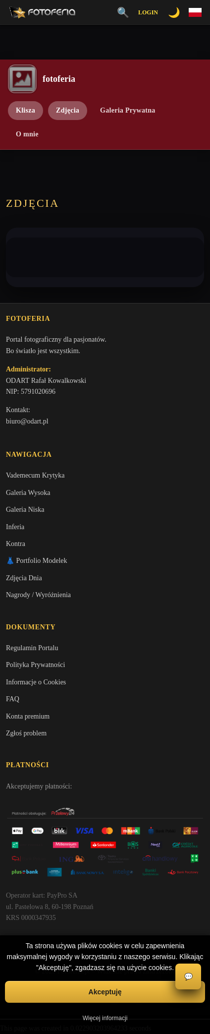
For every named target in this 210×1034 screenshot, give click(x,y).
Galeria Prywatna (127, 110)
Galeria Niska (25, 509)
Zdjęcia (67, 110)
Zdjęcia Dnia (24, 578)
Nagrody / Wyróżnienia (38, 595)
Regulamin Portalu (32, 648)
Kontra (15, 543)
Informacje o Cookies (36, 682)
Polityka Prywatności (35, 665)
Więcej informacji (105, 1018)
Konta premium (28, 716)
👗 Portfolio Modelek (36, 560)
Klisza (25, 110)
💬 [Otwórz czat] (188, 976)
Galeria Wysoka (28, 492)
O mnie (27, 134)
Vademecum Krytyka (35, 475)
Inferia (15, 527)
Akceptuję (105, 992)
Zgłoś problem (26, 733)
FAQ (12, 699)
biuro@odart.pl (27, 421)
